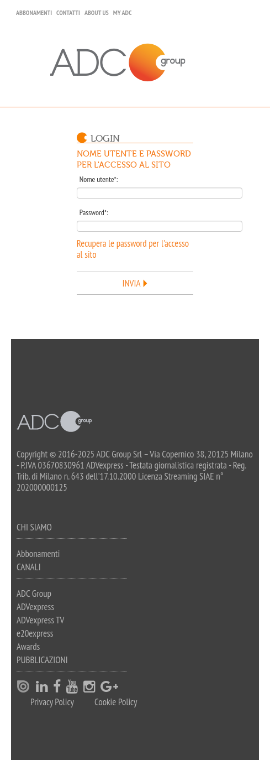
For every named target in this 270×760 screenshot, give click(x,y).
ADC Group (34, 593)
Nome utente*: (99, 179)
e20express (35, 633)
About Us (96, 12)
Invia (132, 283)
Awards (28, 647)
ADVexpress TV (40, 620)
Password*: (94, 212)
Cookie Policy (115, 702)
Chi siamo (34, 527)
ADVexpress (35, 607)
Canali (29, 567)
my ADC (122, 12)
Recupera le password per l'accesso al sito (133, 249)
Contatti (68, 12)
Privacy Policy (52, 702)
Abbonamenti (34, 12)
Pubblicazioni (42, 660)
